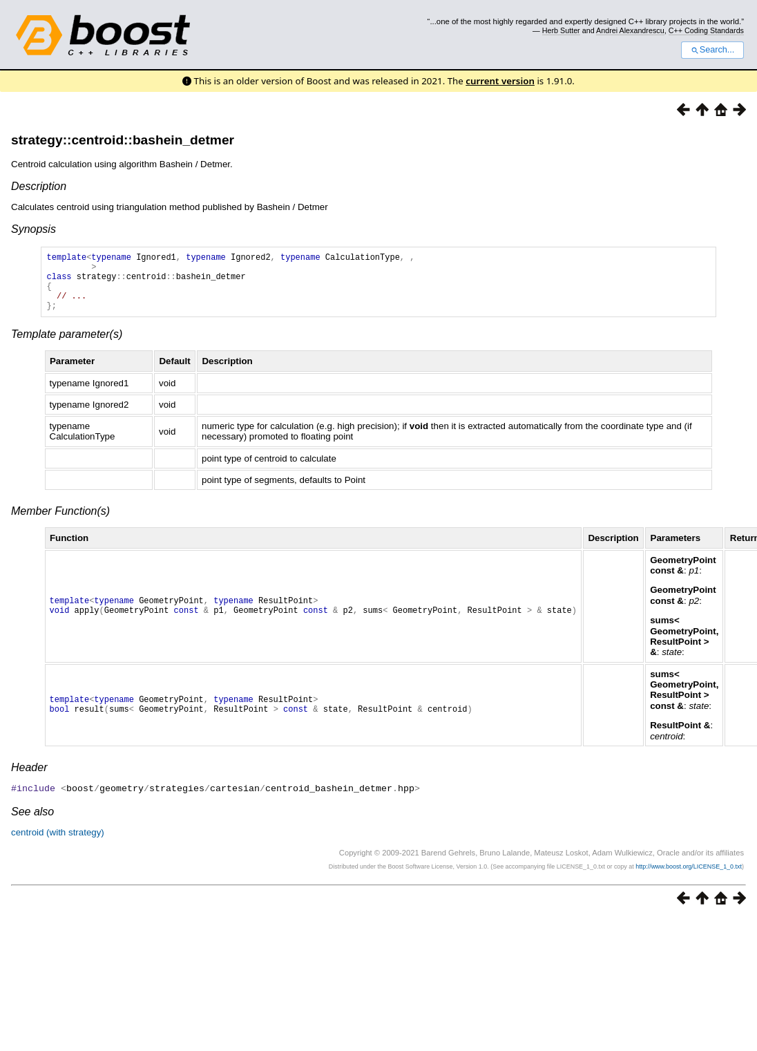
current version (500, 81)
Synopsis (33, 229)
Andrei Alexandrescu (630, 30)
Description (38, 186)
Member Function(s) (60, 523)
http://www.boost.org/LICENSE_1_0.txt (688, 878)
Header (29, 780)
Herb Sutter (561, 30)
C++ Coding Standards (706, 30)
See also (32, 823)
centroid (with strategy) (57, 844)
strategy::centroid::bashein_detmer (122, 140)
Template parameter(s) (66, 346)
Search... (712, 50)
